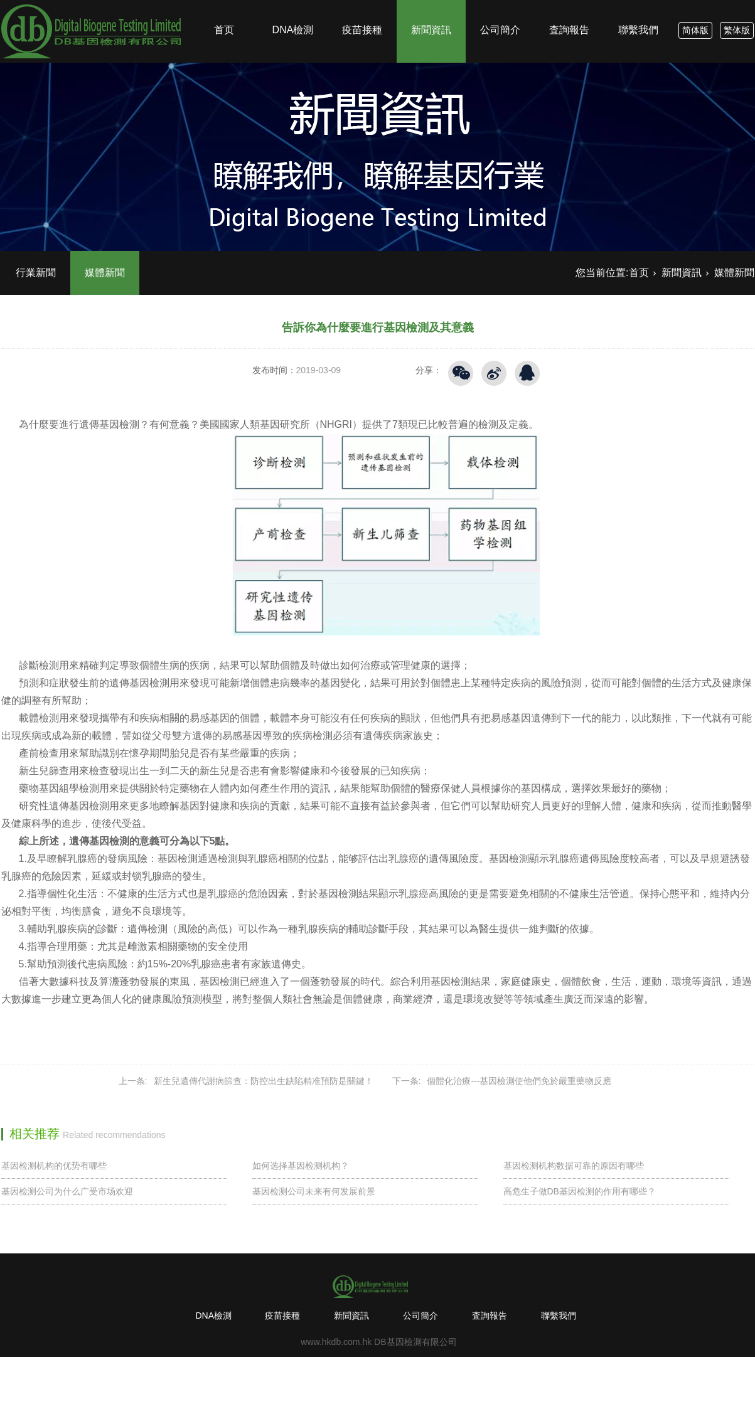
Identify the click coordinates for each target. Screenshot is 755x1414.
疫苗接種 (362, 6)
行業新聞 (36, 272)
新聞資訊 (431, 6)
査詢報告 (569, 6)
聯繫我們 (638, 6)
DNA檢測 (293, 6)
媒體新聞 (105, 272)
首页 (224, 6)
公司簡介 (500, 6)
